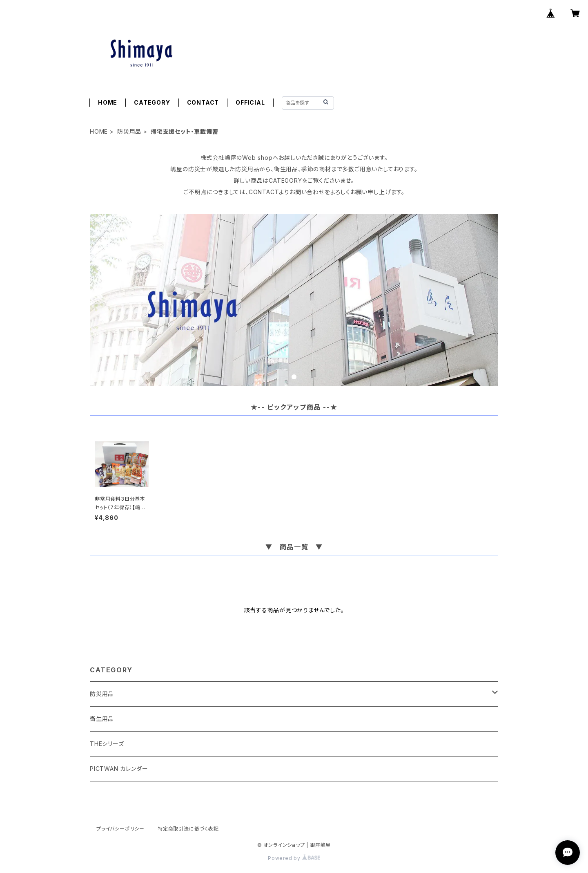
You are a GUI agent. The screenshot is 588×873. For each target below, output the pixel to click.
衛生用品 (102, 718)
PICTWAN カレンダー (119, 768)
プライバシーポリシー (120, 829)
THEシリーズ (107, 743)
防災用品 (129, 131)
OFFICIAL (250, 102)
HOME (107, 102)
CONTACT (203, 102)
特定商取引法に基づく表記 (188, 829)
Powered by (294, 858)
